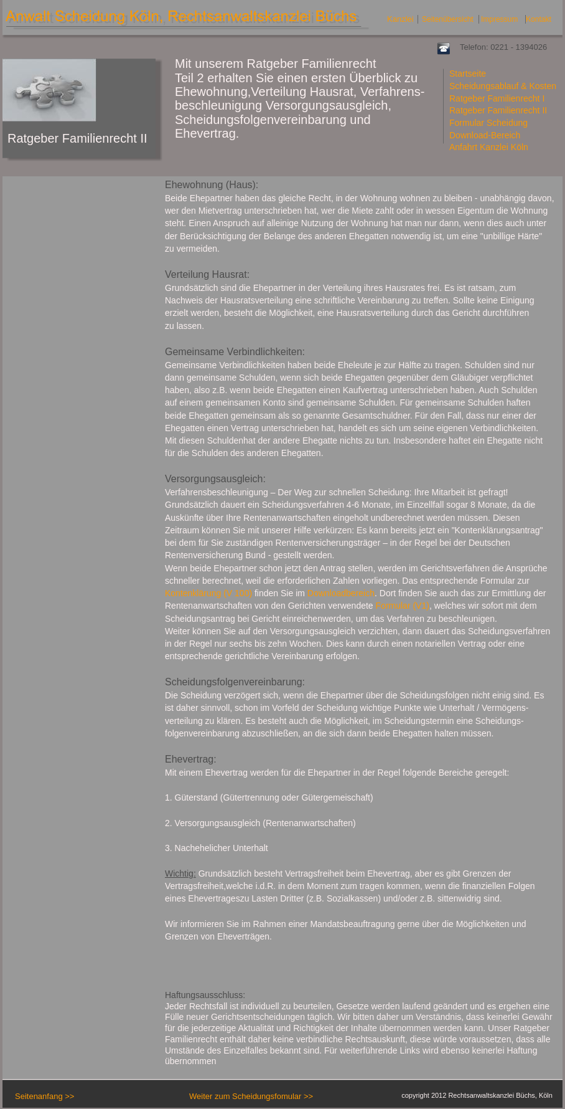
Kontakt (538, 19)
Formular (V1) (402, 606)
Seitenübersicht (448, 19)
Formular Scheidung (488, 123)
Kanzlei (400, 19)
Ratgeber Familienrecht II (498, 110)
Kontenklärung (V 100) (208, 593)
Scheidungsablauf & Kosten (502, 86)
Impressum (499, 19)
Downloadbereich (341, 593)
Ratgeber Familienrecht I (496, 98)
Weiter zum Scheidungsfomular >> (251, 1096)
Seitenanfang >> (44, 1096)
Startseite (467, 74)
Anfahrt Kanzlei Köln (488, 147)
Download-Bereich (484, 135)
